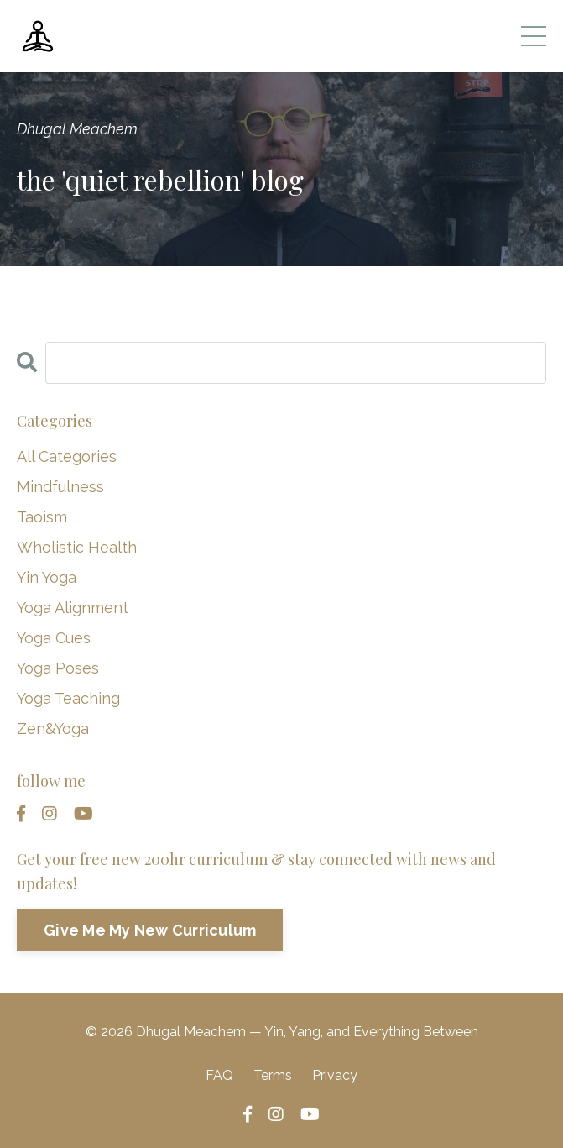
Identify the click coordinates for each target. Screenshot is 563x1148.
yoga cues (54, 638)
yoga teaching (68, 698)
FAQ (219, 1075)
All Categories (67, 456)
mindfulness (60, 486)
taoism (42, 517)
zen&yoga (53, 728)
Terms (272, 1075)
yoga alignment (72, 607)
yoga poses (58, 668)
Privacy (334, 1075)
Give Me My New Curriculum (150, 930)
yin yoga (46, 577)
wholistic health (77, 547)
